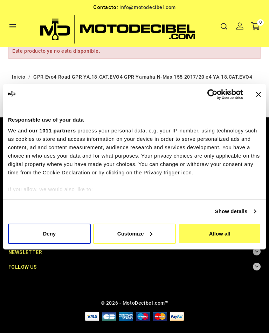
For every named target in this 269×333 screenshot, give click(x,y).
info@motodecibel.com (147, 7)
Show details (231, 211)
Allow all (219, 234)
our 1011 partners (52, 130)
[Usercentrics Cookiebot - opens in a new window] (212, 94)
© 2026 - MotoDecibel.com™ (134, 303)
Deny (49, 234)
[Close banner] (258, 94)
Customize (134, 234)
